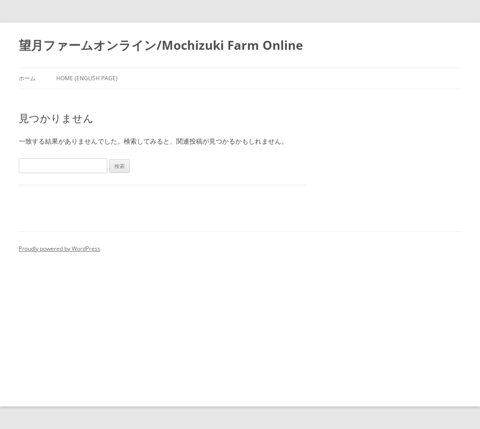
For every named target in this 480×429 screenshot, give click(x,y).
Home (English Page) (87, 78)
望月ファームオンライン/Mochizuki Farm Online (161, 45)
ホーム (27, 78)
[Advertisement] (240, 325)
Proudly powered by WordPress (59, 249)
